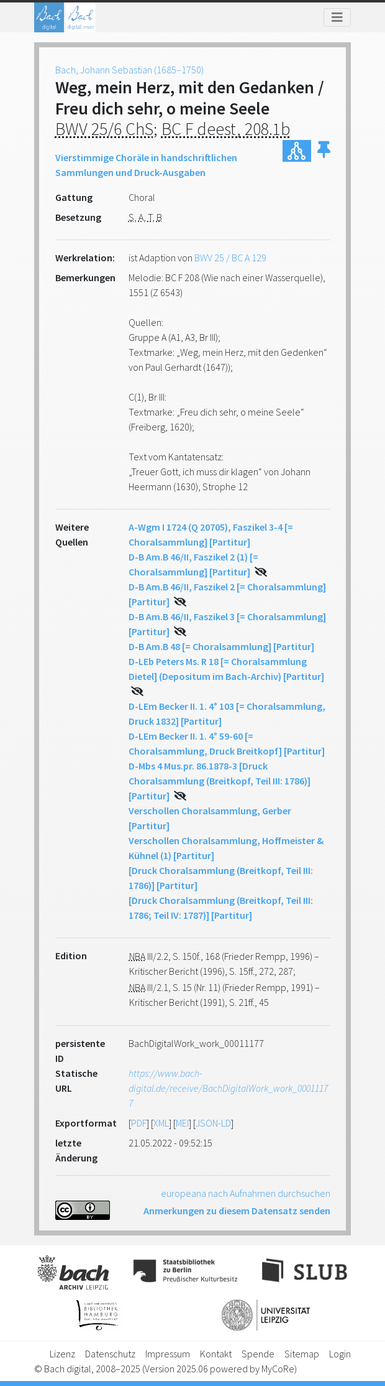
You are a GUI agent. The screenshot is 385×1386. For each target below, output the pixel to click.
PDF (139, 1123)
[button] (323, 151)
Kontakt (216, 1353)
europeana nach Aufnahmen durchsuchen (245, 1193)
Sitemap (301, 1353)
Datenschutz (110, 1353)
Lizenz (62, 1353)
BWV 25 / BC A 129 (230, 257)
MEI (182, 1123)
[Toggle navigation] (337, 17)
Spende (258, 1353)
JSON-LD (213, 1123)
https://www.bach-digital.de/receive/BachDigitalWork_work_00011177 (228, 1088)
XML (161, 1123)
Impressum (167, 1353)
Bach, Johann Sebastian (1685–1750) (129, 69)
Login (340, 1353)
